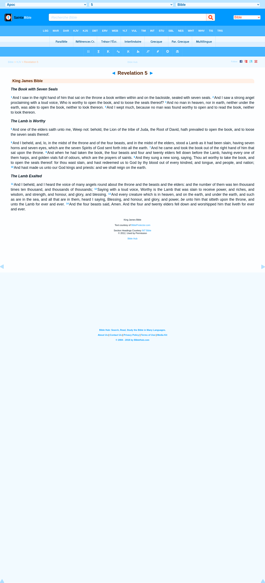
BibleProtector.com (140, 225)
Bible (10, 62)
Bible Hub (133, 238)
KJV (19, 62)
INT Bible (146, 230)
